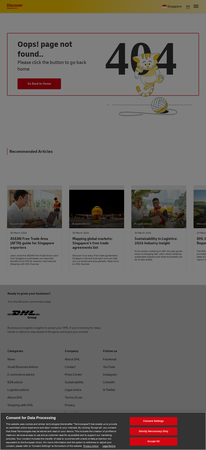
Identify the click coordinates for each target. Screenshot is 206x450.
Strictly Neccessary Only (153, 431)
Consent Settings (153, 421)
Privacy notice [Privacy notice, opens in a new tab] (90, 446)
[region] (103, 431)
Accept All (153, 441)
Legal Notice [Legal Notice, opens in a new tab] (108, 446)
